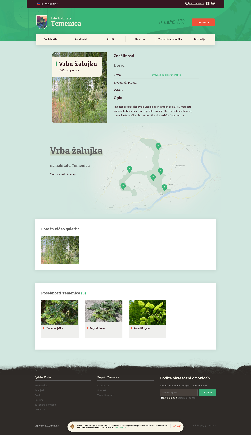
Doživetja (200, 39)
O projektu (103, 385)
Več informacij (120, 427)
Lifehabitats (194, 3)
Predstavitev (51, 39)
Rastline (140, 39)
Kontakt (101, 390)
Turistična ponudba (170, 39)
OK (179, 426)
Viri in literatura (105, 395)
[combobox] (47, 4)
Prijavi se (207, 392)
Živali (110, 39)
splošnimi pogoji (187, 397)
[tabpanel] (60, 319)
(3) (83, 293)
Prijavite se (203, 22)
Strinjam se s (178, 397)
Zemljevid (81, 39)
